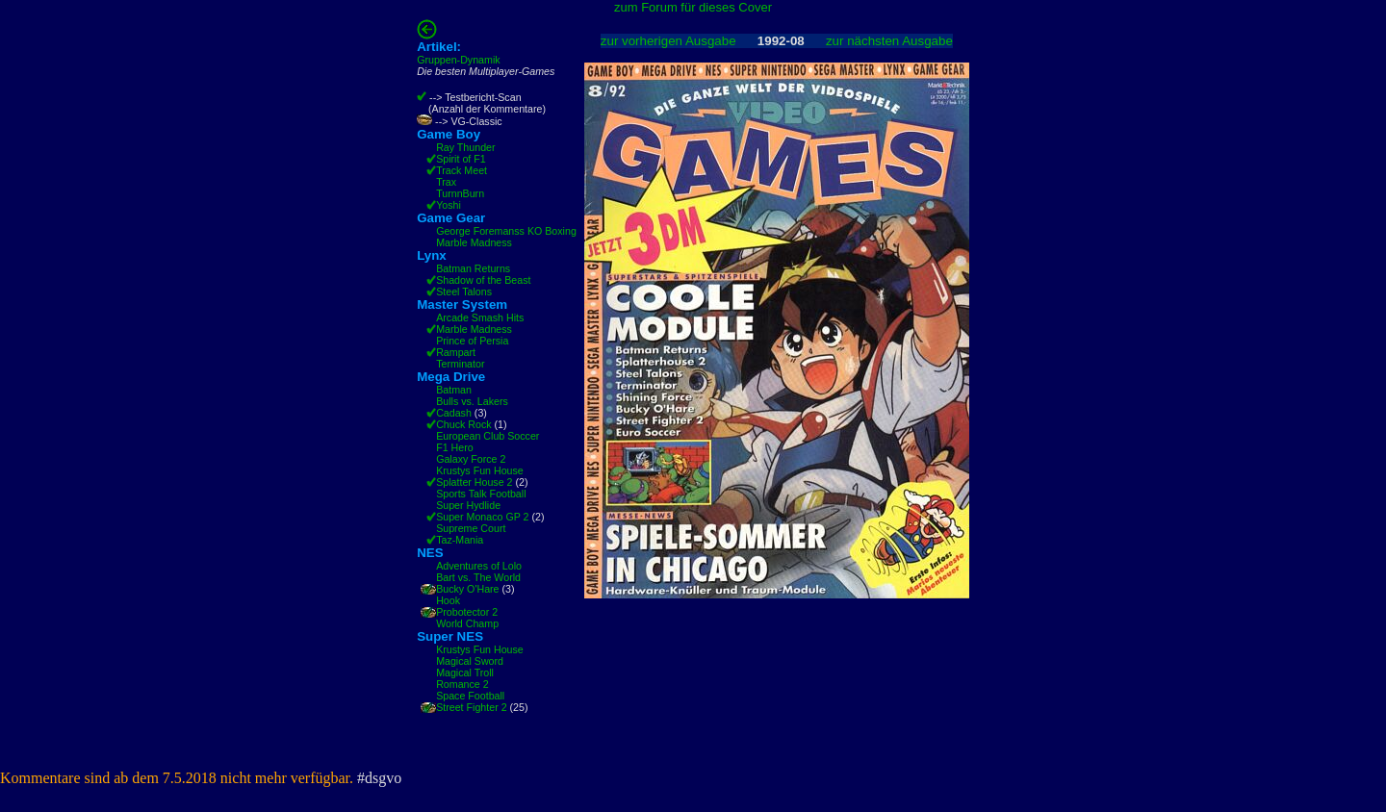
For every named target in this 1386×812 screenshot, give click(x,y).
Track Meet (461, 170)
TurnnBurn (460, 193)
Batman (454, 389)
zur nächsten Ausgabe (889, 41)
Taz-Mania (459, 540)
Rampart (455, 352)
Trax (446, 182)
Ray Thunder (465, 147)
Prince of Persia (472, 340)
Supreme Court (470, 528)
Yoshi (448, 205)
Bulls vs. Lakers (472, 401)
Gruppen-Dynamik (458, 59)
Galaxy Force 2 (470, 459)
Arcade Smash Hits (480, 317)
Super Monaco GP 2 (482, 516)
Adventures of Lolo (479, 565)
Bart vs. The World (478, 577)
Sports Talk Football (481, 493)
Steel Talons (464, 291)
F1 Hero (455, 447)
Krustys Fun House (480, 470)
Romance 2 (462, 684)
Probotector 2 (467, 612)
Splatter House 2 (474, 482)
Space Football (470, 695)
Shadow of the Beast (483, 280)
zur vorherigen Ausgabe (668, 41)
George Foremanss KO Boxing (506, 231)
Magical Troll (465, 672)
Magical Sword (469, 661)
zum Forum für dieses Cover (693, 7)
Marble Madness (474, 242)
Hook (448, 600)
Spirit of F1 (461, 159)
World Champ (467, 623)
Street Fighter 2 (471, 707)
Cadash (454, 413)
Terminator (460, 363)
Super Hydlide (468, 505)
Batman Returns (473, 268)
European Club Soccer (487, 436)
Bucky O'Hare (467, 589)
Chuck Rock (463, 424)
